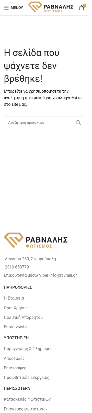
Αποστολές (14, 358)
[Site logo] (51, 7)
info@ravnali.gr (63, 275)
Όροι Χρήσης (16, 307)
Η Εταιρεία (14, 298)
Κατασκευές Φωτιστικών (27, 399)
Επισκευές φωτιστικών (26, 409)
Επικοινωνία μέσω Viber (26, 275)
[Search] (44, 122)
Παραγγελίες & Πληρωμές (28, 348)
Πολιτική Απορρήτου (23, 317)
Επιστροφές (15, 368)
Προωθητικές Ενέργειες (26, 377)
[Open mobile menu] (13, 8)
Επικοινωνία (15, 326)
